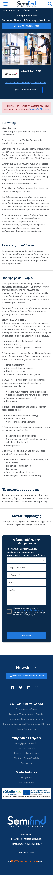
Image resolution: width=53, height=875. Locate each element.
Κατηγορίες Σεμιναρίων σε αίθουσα (26, 719)
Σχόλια (26, 596)
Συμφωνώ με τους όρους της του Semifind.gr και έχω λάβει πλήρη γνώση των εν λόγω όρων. (29, 611)
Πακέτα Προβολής (26, 748)
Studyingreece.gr (26, 782)
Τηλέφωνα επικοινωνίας (26, 90)
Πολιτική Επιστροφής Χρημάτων (27, 844)
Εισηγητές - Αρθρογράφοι (26, 753)
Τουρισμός (33, 10)
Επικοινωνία (26, 763)
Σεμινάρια (6, 10)
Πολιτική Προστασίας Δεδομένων (26, 839)
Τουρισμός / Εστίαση (19, 10)
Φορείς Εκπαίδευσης (26, 729)
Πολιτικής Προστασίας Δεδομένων (28, 610)
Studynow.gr (26, 777)
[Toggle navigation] (5, 4)
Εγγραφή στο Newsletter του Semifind (26, 676)
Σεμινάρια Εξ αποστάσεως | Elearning (26, 714)
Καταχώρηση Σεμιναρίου (26, 743)
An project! (26, 861)
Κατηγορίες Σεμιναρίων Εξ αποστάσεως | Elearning (26, 724)
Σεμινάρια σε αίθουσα (26, 709)
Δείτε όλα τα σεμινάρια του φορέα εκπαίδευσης (26, 83)
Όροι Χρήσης (27, 834)
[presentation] (28, 624)
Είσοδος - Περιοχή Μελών (26, 758)
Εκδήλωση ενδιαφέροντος (26, 26)
